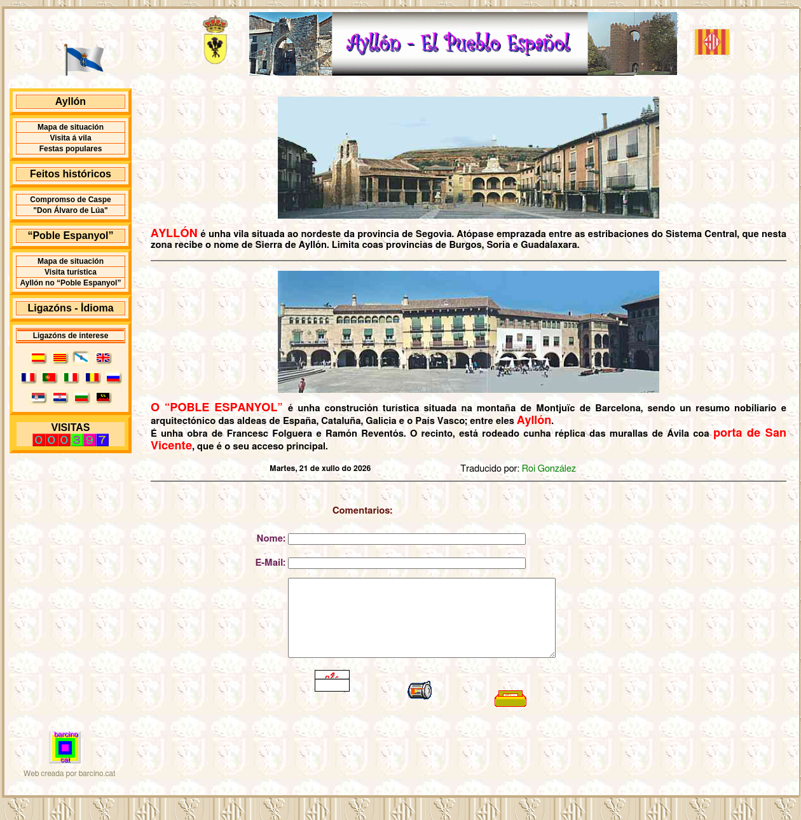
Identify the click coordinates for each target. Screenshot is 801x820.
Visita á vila (70, 137)
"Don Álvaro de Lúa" (70, 210)
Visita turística (70, 272)
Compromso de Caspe (70, 199)
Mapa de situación (71, 127)
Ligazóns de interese (71, 335)
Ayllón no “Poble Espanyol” (70, 282)
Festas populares (70, 148)
